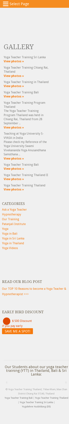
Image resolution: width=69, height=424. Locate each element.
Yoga (5, 229)
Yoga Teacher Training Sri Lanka (36, 402)
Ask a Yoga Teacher (14, 209)
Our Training (10, 219)
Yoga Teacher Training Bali (19, 397)
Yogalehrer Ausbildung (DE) (36, 406)
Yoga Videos (10, 248)
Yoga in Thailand (13, 243)
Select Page (19, 4)
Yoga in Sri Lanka (13, 238)
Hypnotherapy (11, 214)
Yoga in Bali (9, 233)
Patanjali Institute (14, 224)
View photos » (14, 61)
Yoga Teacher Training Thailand (51, 397)
